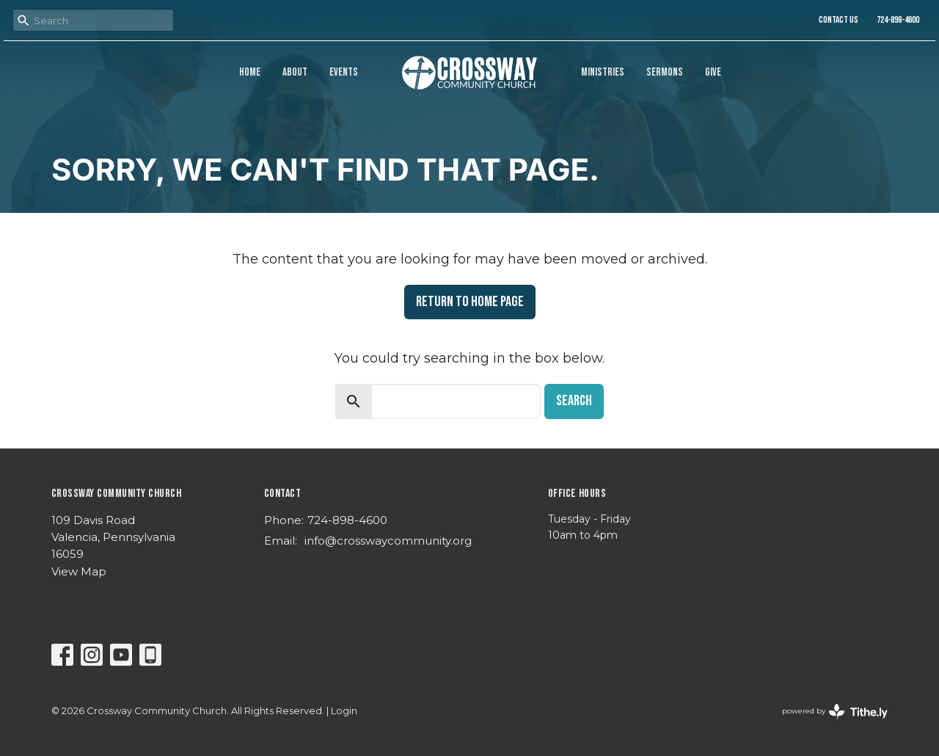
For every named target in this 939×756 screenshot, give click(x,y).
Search (574, 401)
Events (343, 72)
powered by (835, 711)
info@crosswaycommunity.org (388, 541)
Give (713, 72)
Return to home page (470, 301)
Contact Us (838, 20)
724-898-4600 (898, 20)
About (294, 72)
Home (249, 72)
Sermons (664, 72)
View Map (78, 571)
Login (344, 710)
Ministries (602, 72)
